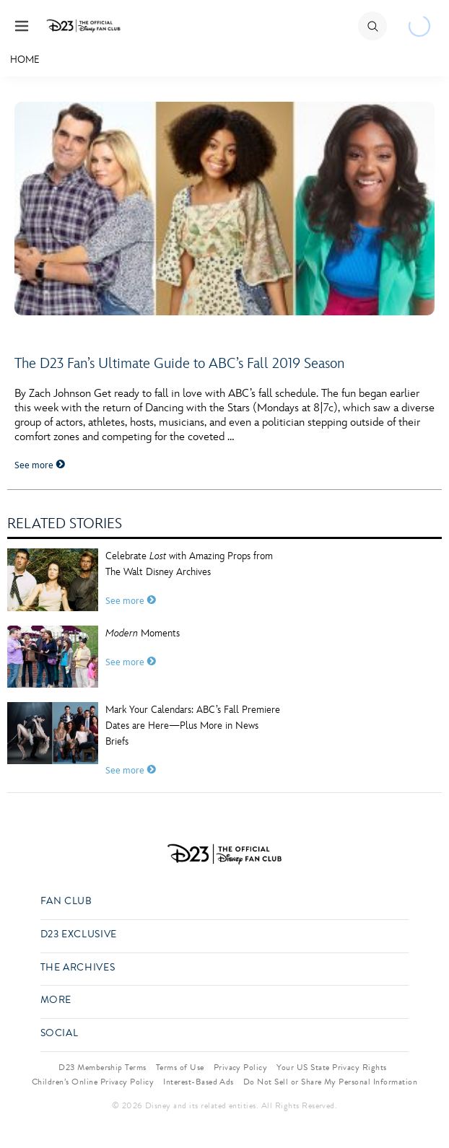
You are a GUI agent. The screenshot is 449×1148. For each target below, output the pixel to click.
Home (25, 59)
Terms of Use (180, 1067)
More (56, 1000)
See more (39, 465)
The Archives (77, 968)
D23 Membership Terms (102, 1067)
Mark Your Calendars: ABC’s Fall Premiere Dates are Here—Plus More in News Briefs (192, 726)
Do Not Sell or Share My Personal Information (330, 1081)
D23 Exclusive (78, 935)
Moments (142, 633)
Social (59, 1033)
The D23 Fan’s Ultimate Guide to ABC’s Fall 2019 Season (179, 363)
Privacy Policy (241, 1067)
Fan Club (66, 901)
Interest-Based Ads (198, 1081)
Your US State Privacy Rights (331, 1067)
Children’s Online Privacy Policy (93, 1081)
